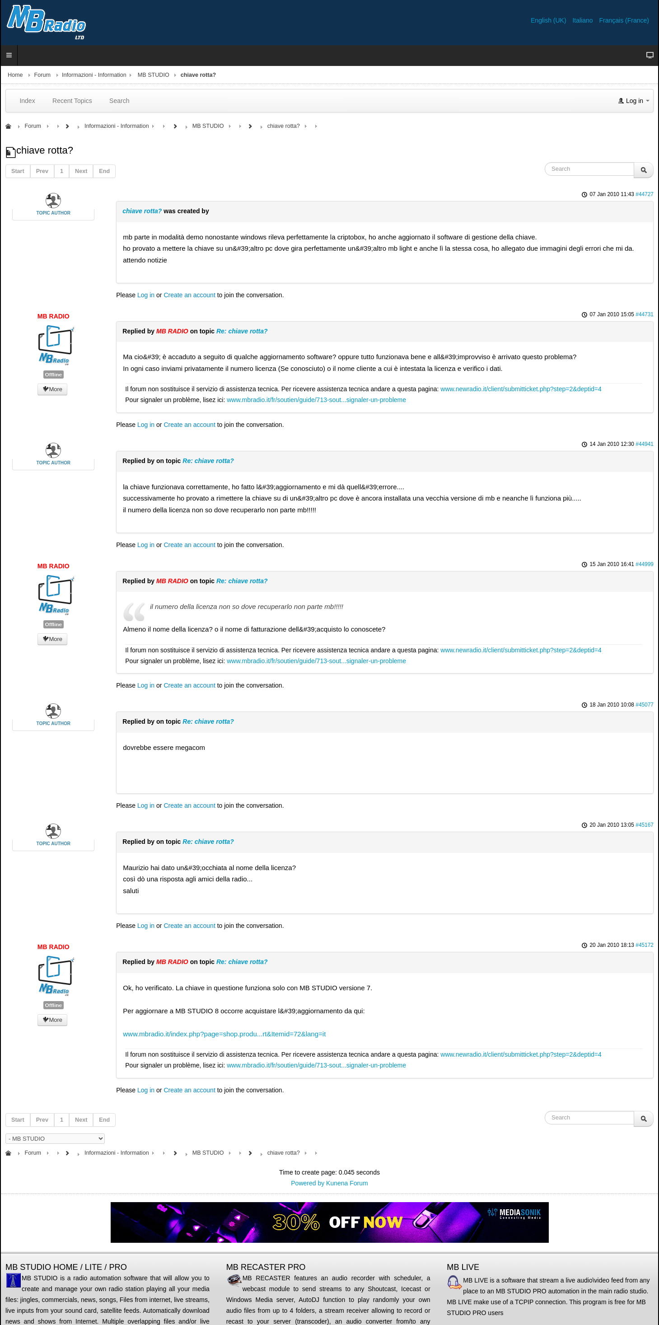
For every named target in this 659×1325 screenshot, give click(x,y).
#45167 (645, 825)
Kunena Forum (347, 1183)
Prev (42, 171)
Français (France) (624, 20)
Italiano (583, 20)
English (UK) (549, 20)
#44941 (645, 444)
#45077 (645, 705)
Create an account (189, 295)
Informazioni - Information (94, 75)
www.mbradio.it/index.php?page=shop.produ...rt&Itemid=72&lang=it (224, 1034)
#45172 (645, 945)
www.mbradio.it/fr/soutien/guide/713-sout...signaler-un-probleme (316, 399)
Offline (53, 374)
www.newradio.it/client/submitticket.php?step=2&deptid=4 (520, 389)
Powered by (307, 1183)
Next (81, 171)
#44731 (645, 314)
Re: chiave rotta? (242, 331)
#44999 (645, 564)
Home (15, 75)
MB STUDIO (153, 75)
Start (17, 171)
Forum (42, 75)
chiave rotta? (142, 211)
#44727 (645, 194)
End (104, 171)
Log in (145, 295)
